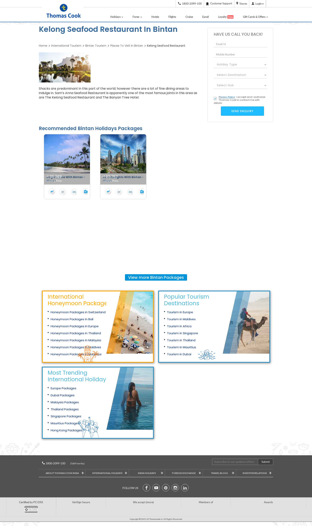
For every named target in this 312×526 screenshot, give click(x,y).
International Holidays (110, 473)
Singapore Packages (66, 416)
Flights (172, 16)
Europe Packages (63, 388)
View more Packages (156, 277)
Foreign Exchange (186, 473)
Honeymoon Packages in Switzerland (78, 312)
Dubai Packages (62, 395)
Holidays (116, 16)
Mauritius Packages (65, 423)
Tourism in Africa (179, 326)
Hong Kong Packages (66, 430)
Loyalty (225, 17)
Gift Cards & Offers (255, 16)
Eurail (205, 16)
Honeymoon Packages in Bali (72, 319)
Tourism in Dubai (179, 354)
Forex (137, 16)
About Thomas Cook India (65, 473)
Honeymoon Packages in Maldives (76, 347)
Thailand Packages (65, 409)
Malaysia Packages (65, 402)
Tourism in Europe (180, 312)
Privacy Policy (227, 96)
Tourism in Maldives (181, 319)
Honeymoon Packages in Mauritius (76, 354)
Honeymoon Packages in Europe (75, 326)
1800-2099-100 (61, 463)
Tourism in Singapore (182, 333)
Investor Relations (257, 473)
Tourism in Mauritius (181, 347)
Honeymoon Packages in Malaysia (76, 340)
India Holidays (150, 473)
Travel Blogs (223, 473)
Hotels (155, 16)
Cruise (189, 16)
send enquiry (242, 111)
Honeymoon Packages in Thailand (76, 333)
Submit (266, 461)
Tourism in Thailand (181, 340)
